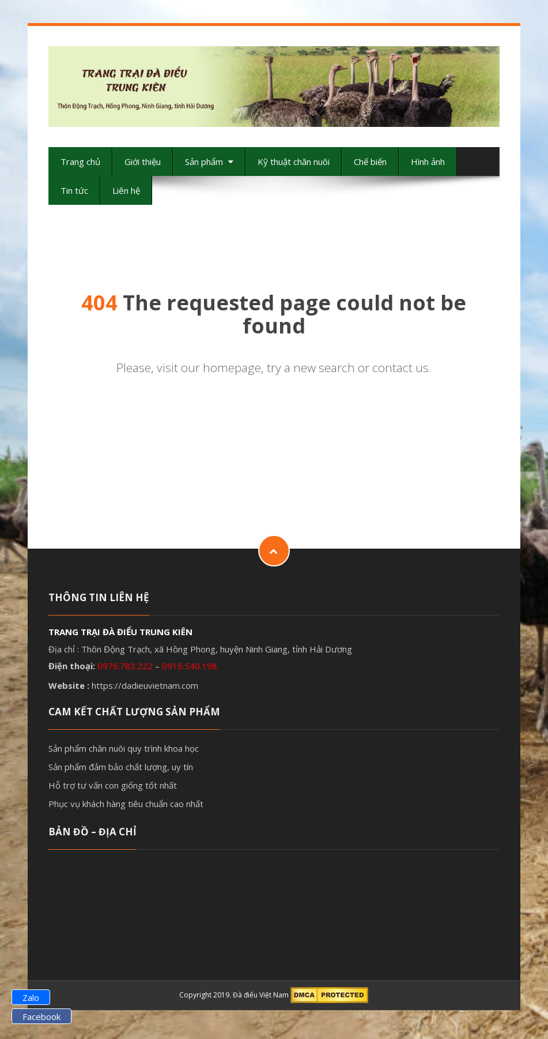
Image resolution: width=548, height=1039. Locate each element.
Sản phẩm (209, 161)
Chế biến (370, 161)
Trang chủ (80, 161)
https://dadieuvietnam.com (145, 685)
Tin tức (74, 190)
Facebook (41, 1016)
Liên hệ (126, 190)
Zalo (30, 997)
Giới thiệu (142, 161)
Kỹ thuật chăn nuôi (294, 161)
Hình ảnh (428, 161)
